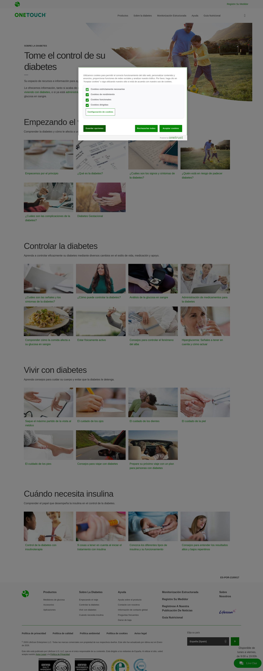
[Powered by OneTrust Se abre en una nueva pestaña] (173, 138)
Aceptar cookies (171, 128)
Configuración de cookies (100, 112)
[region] (132, 103)
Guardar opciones (94, 128)
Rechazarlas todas (146, 128)
